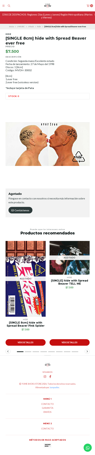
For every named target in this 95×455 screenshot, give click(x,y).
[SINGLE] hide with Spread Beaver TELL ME (69, 282)
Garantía (47, 408)
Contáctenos (20, 210)
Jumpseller (54, 387)
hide (39, 26)
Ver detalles (26, 342)
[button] (20, 351)
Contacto (47, 404)
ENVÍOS (47, 412)
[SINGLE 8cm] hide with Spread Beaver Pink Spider (25, 324)
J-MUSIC (21, 26)
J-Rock (31, 26)
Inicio (11, 26)
